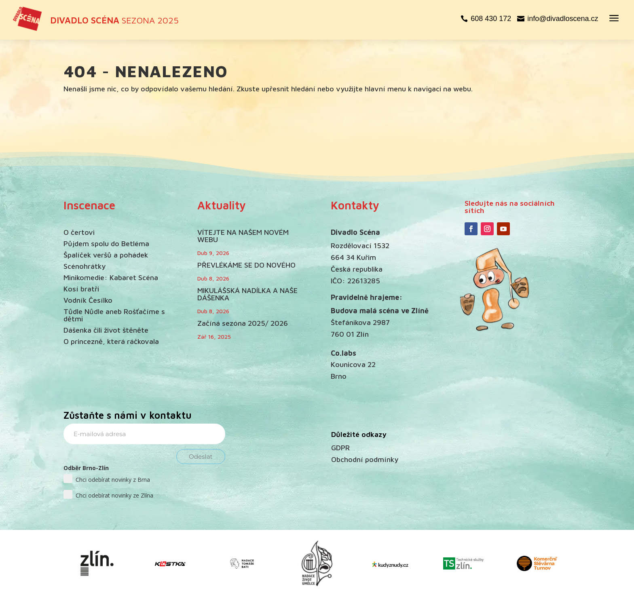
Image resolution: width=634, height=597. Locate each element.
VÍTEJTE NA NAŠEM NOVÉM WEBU (243, 236)
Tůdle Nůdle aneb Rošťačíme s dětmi (114, 315)
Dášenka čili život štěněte (105, 330)
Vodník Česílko (87, 300)
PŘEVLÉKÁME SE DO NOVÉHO (246, 265)
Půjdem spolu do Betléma (106, 243)
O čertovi (79, 232)
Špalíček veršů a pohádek (105, 255)
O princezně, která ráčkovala (111, 341)
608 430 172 (491, 19)
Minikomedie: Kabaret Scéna (110, 277)
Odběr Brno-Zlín (86, 468)
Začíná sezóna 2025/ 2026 (242, 323)
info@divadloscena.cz (562, 19)
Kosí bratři (81, 289)
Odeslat (201, 456)
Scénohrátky (84, 266)
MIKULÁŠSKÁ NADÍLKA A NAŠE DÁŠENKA (247, 294)
